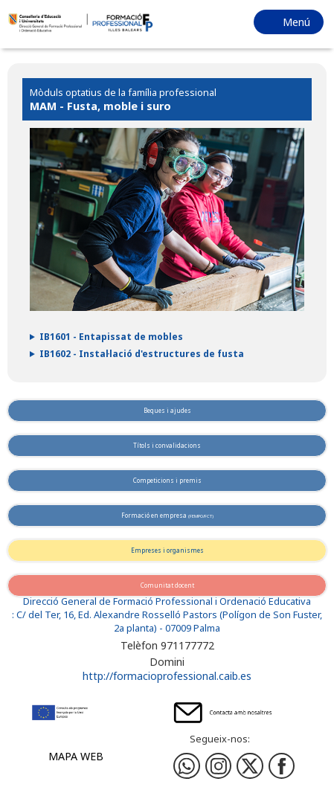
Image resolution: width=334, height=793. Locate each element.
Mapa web (75, 756)
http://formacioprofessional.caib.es (167, 676)
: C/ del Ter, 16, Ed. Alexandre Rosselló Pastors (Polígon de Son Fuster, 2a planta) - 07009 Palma (167, 622)
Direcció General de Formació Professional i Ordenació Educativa (167, 601)
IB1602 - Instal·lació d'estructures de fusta (141, 353)
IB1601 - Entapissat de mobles (111, 336)
